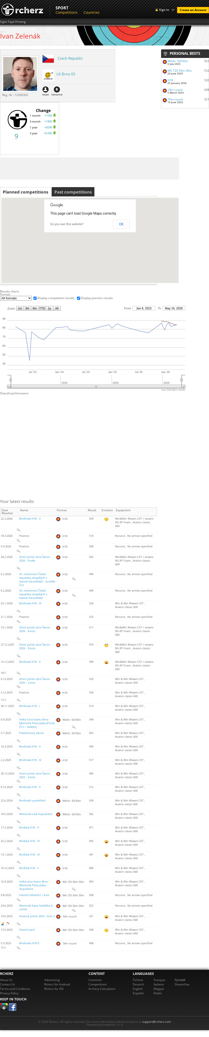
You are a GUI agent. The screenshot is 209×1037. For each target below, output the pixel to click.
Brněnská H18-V (29, 943)
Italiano (159, 984)
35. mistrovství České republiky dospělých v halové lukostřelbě (33, 594)
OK (121, 224)
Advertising (52, 980)
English (138, 989)
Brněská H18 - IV (29, 841)
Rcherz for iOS (54, 989)
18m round (174, 90)
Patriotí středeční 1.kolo (34, 895)
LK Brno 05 (66, 73)
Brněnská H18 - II (30, 662)
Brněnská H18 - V (30, 518)
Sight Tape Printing (13, 21)
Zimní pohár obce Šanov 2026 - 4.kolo (34, 629)
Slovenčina (182, 984)
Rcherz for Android (57, 984)
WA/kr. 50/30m (177, 61)
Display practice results (97, 298)
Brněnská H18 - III (30, 603)
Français (159, 980)
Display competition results (56, 298)
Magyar (159, 989)
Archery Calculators (102, 989)
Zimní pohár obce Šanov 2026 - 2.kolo (34, 680)
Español (138, 993)
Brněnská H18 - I (29, 706)
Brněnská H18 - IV (30, 760)
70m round (174, 99)
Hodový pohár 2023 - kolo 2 (37, 916)
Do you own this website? (67, 224)
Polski (158, 993)
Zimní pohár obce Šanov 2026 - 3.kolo (34, 646)
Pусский (180, 980)
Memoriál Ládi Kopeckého (35, 814)
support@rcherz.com (156, 1022)
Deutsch (138, 984)
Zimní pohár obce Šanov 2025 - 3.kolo (34, 775)
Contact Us (7, 984)
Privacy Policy (9, 993)
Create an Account (193, 10)
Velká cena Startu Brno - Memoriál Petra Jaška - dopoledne (34, 885)
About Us (6, 980)
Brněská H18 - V (29, 827)
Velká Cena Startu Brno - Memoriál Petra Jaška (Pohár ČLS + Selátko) (37, 723)
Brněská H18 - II (29, 868)
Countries (92, 12)
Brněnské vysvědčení (32, 800)
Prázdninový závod (31, 733)
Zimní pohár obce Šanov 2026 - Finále (34, 558)
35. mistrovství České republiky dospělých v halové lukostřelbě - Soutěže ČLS (37, 579)
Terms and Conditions (15, 989)
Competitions (66, 12)
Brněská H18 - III (29, 854)
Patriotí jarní (27, 929)
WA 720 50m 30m (179, 71)
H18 (170, 80)
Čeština (138, 980)
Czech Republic (70, 58)
